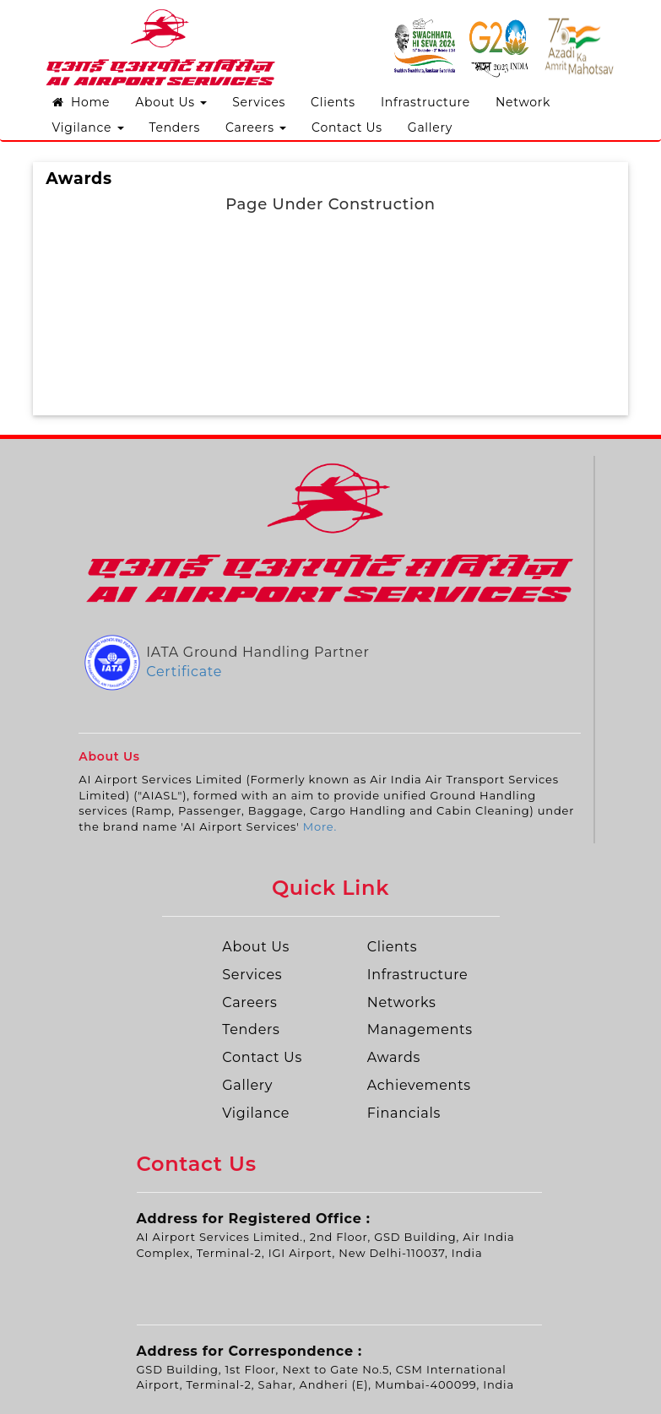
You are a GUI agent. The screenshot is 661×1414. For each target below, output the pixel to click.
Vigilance (88, 127)
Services (258, 102)
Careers (255, 127)
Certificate (184, 672)
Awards (393, 1057)
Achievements (419, 1085)
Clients (333, 102)
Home (81, 102)
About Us (171, 102)
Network (523, 102)
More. (320, 826)
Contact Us (347, 127)
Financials (404, 1113)
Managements (420, 1029)
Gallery (430, 127)
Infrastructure (425, 102)
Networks (401, 1002)
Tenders (174, 127)
